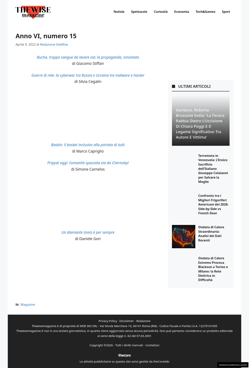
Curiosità (160, 12)
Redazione (143, 321)
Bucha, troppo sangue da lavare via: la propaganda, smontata (88, 57)
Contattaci (153, 345)
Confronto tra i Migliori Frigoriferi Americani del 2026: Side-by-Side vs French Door (213, 204)
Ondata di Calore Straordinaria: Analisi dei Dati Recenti (211, 233)
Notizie (119, 12)
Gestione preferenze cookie (233, 364)
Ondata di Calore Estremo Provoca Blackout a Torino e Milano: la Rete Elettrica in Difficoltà (213, 269)
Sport (226, 12)
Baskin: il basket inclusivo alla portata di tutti (88, 144)
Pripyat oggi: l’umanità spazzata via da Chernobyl (87, 162)
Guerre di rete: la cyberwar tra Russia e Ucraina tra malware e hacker (87, 75)
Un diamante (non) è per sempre (88, 232)
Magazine (28, 304)
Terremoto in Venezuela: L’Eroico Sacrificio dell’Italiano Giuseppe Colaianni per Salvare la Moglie (213, 169)
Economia (181, 12)
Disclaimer (126, 321)
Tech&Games (205, 12)
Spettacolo (139, 12)
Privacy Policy (107, 321)
